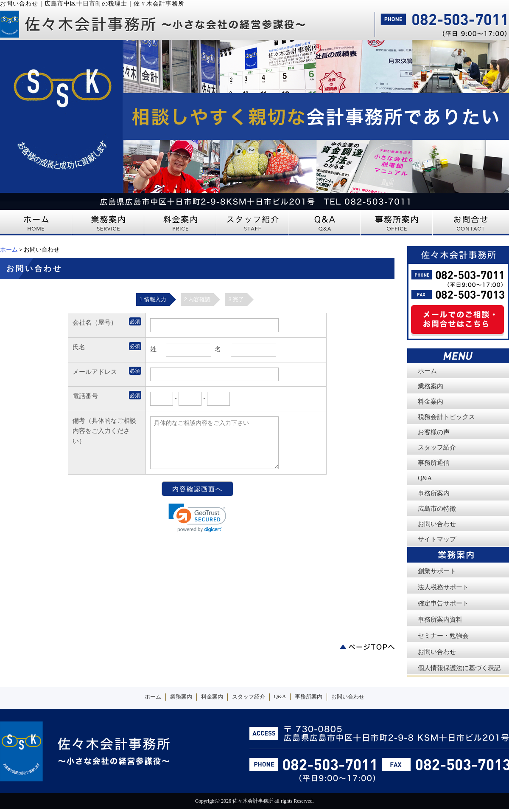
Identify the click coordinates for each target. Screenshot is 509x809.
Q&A (425, 478)
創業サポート (437, 571)
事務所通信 (434, 462)
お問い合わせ (437, 523)
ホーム (9, 249)
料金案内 (430, 401)
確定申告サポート (443, 603)
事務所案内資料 (440, 619)
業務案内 (430, 386)
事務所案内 (434, 493)
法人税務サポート (443, 587)
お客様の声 (434, 432)
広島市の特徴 (437, 508)
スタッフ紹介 (437, 447)
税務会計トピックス (446, 416)
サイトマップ (437, 539)
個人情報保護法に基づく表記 (459, 668)
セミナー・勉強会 (443, 635)
